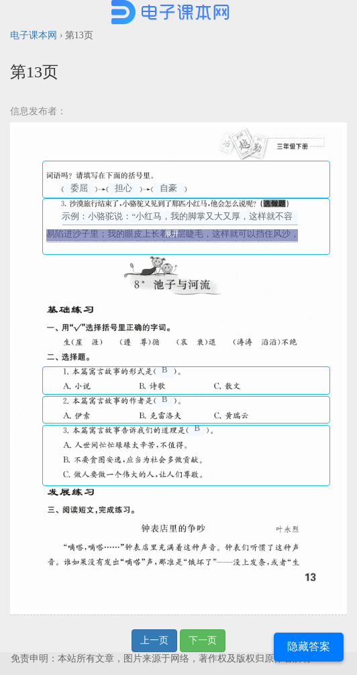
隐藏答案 (308, 646)
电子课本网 (33, 35)
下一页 (203, 640)
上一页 (154, 640)
